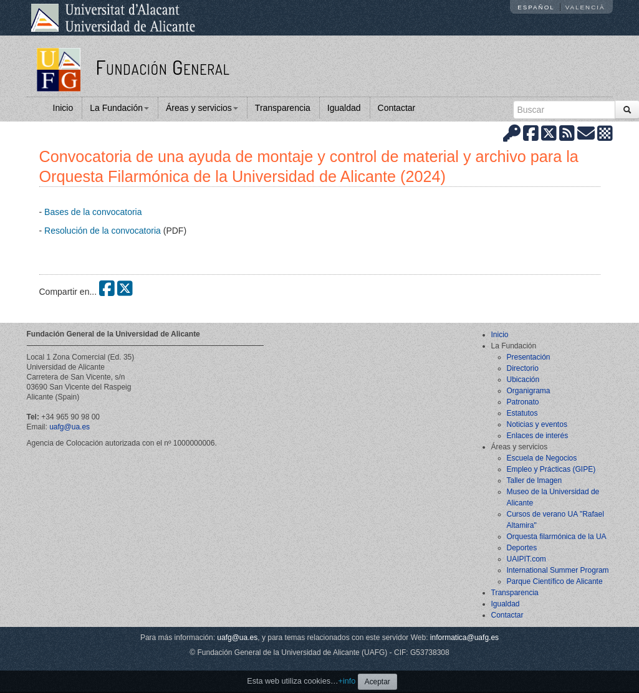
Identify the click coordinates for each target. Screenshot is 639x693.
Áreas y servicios (202, 108)
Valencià (585, 7)
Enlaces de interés (538, 435)
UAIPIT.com (526, 559)
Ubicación (523, 379)
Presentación (528, 357)
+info (347, 681)
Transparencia (282, 108)
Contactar (397, 108)
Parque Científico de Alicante (555, 581)
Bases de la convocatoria (93, 212)
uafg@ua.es (69, 427)
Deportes (522, 547)
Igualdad (344, 108)
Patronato (523, 402)
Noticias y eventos (537, 424)
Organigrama (528, 390)
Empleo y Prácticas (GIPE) (551, 469)
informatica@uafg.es (464, 637)
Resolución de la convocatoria (102, 231)
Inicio (63, 108)
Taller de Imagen (534, 480)
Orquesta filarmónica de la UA (557, 536)
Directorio (523, 368)
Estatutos (522, 413)
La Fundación (119, 108)
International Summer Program (558, 570)
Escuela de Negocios (542, 458)
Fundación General (162, 67)
